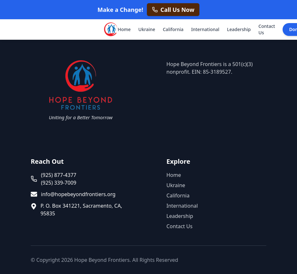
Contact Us (267, 29)
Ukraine (146, 29)
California (173, 29)
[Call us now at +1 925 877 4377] (173, 9)
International (205, 29)
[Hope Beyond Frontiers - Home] (110, 29)
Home (124, 29)
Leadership (239, 29)
